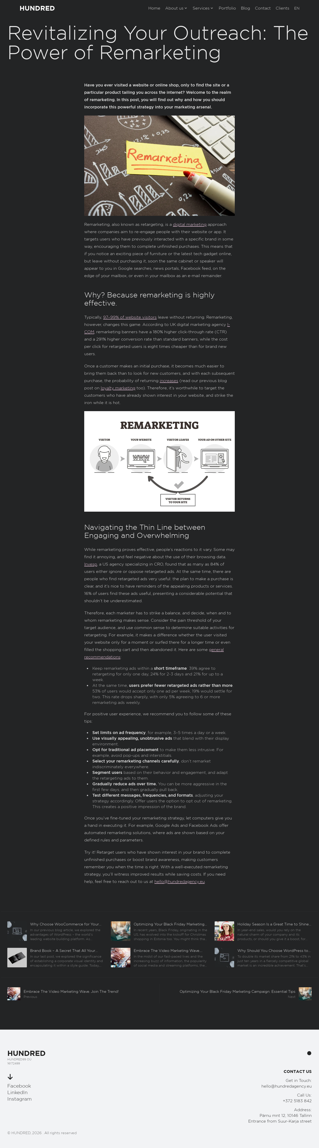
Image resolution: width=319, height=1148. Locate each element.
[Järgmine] (236, 993)
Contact (263, 8)
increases (169, 380)
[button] (296, 8)
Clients (282, 8)
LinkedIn (17, 1092)
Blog (245, 8)
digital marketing (189, 224)
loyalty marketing (118, 388)
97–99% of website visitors (130, 317)
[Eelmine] (55, 931)
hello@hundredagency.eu (179, 881)
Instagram (19, 1098)
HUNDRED (37, 8)
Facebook (19, 1085)
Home (154, 8)
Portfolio (227, 8)
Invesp (90, 564)
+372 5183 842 (297, 1101)
